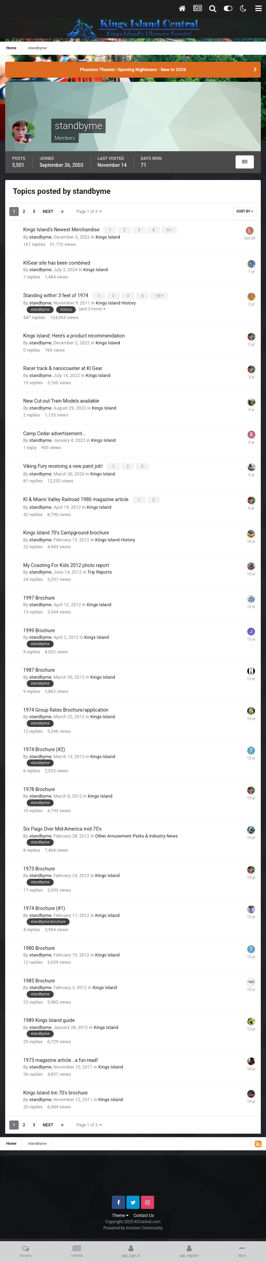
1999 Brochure (39, 628)
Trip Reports (99, 569)
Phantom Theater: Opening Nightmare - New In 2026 (133, 69)
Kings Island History (116, 301)
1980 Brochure (39, 945)
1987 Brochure (39, 667)
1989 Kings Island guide (49, 1018)
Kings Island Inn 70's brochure (55, 1090)
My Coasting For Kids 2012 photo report (66, 563)
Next (48, 211)
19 (159, 295)
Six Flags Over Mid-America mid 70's (62, 826)
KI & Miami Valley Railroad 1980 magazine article (76, 497)
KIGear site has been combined (56, 262)
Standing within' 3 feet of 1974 (56, 295)
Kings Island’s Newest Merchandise (62, 229)
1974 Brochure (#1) (44, 906)
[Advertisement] (133, 1176)
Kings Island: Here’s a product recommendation (74, 334)
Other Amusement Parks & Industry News (136, 833)
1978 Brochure (39, 787)
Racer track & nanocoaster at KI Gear (62, 367)
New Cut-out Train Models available (61, 400)
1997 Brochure (39, 595)
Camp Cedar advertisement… (54, 432)
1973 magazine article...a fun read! (60, 1058)
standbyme (40, 236)
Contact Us (144, 1213)
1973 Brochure (39, 866)
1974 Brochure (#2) (44, 747)
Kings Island (108, 236)
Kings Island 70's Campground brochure (66, 530)
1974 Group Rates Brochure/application (65, 707)
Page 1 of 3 (89, 211)
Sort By (245, 211)
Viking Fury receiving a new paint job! (63, 464)
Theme (120, 1213)
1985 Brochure (39, 978)
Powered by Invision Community (133, 1225)
